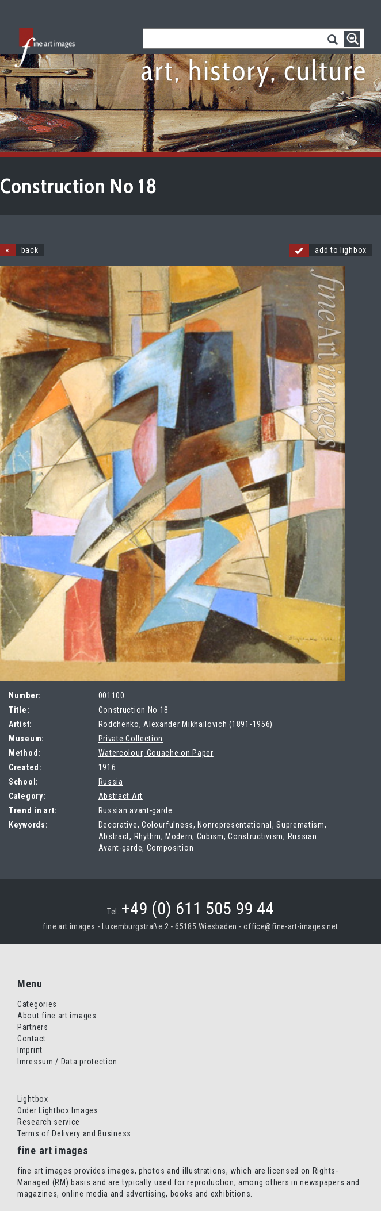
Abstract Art (120, 796)
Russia (110, 781)
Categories (37, 1004)
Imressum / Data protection (67, 1061)
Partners (32, 1027)
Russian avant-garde (135, 810)
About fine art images (57, 1015)
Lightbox (32, 1099)
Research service (48, 1122)
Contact (31, 1038)
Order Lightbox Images (57, 1110)
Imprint (30, 1050)
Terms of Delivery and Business (74, 1133)
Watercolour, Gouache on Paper (156, 753)
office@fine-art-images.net (290, 926)
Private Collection (130, 738)
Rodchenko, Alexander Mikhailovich (162, 724)
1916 (107, 767)
